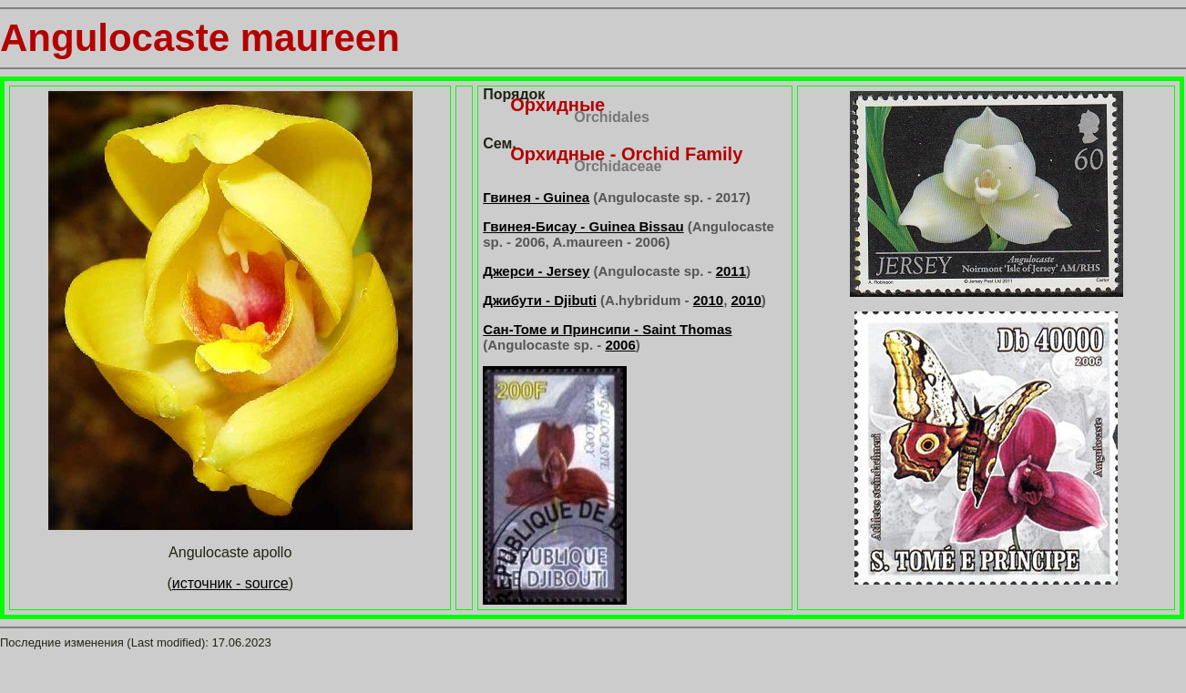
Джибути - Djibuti (540, 300)
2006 (620, 344)
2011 (731, 271)
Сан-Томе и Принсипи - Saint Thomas (607, 329)
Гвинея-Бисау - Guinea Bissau (583, 226)
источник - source (230, 583)
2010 (708, 300)
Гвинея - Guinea (536, 197)
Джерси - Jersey (536, 271)
